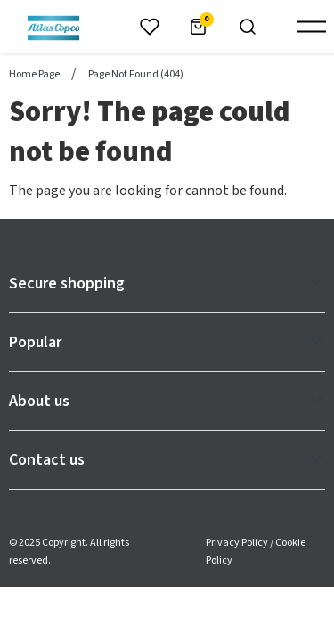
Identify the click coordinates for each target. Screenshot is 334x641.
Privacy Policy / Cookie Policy (255, 551)
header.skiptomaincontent (0, 0)
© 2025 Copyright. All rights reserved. (69, 551)
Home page (34, 75)
